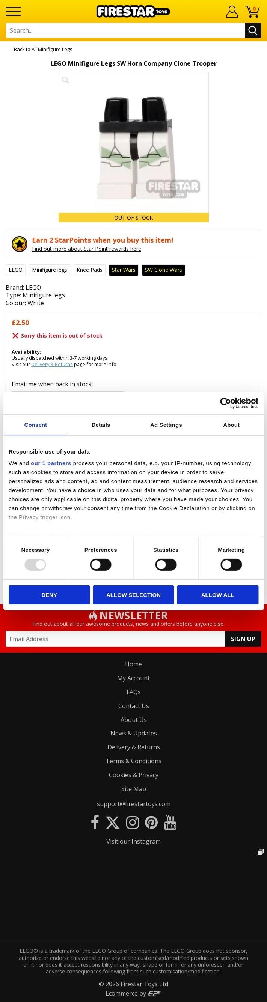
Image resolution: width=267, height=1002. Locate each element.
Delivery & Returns (52, 364)
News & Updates (133, 733)
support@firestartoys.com (133, 804)
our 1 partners (51, 463)
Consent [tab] (35, 424)
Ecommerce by (133, 993)
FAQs (134, 692)
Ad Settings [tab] (166, 424)
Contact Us (133, 706)
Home (133, 664)
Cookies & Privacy (133, 775)
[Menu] (13, 11)
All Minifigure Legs (52, 49)
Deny (49, 595)
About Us (134, 720)
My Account (133, 678)
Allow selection (133, 595)
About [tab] (231, 424)
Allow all (217, 595)
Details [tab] (101, 424)
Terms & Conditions (133, 761)
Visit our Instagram (133, 841)
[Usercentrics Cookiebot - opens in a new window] (225, 402)
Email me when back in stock (52, 384)
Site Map (133, 789)
